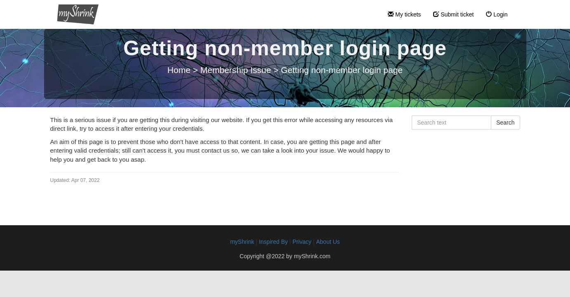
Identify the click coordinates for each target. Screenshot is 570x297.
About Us (328, 241)
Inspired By (273, 241)
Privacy (302, 241)
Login (496, 14)
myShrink (242, 241)
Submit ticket (453, 14)
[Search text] (451, 123)
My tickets (404, 14)
